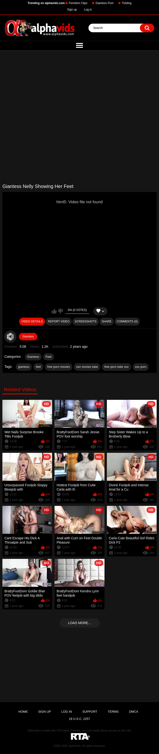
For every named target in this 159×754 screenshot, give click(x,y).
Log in (88, 9)
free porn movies (58, 367)
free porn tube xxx (116, 367)
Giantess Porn (104, 3)
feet (38, 367)
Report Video (58, 321)
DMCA (133, 711)
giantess (23, 367)
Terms (113, 711)
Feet (49, 356)
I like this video (54, 311)
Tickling (126, 3)
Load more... (79, 623)
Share (106, 321)
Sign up (72, 9)
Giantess (28, 336)
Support (89, 711)
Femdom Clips (78, 3)
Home (23, 711)
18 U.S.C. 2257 (79, 719)
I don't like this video (60, 311)
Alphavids (74, 746)
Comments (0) (127, 321)
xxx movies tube (87, 367)
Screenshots (85, 321)
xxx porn (141, 367)
